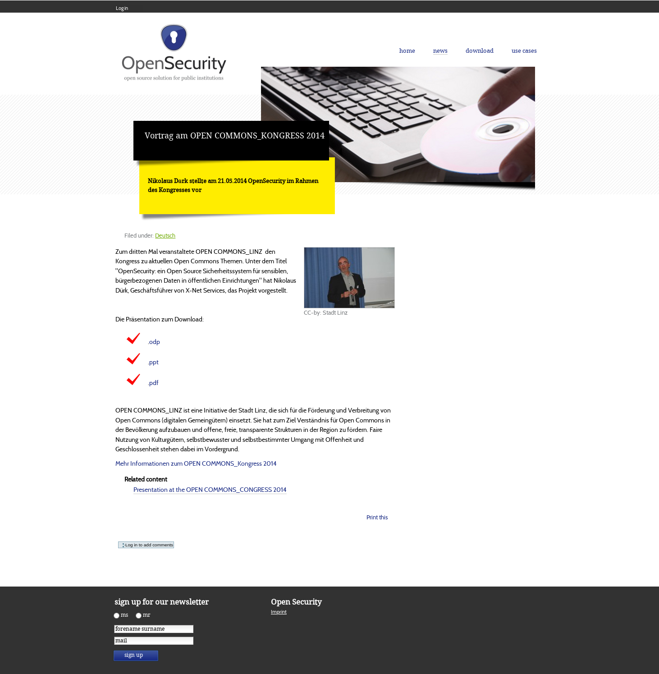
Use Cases (524, 50)
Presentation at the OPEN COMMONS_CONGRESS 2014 (210, 490)
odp (154, 342)
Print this (377, 517)
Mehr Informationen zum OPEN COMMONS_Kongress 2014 (196, 463)
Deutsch (165, 235)
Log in (122, 8)
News (440, 50)
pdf (154, 383)
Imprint (279, 612)
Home (407, 50)
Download (480, 50)
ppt (154, 362)
